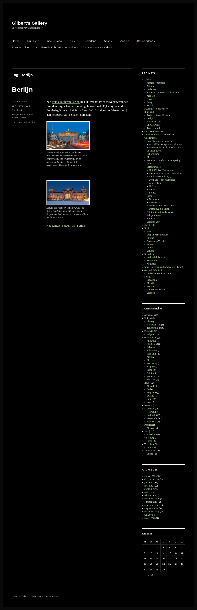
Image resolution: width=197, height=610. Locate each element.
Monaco (151, 96)
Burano (150, 238)
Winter (22, 117)
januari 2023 (150, 476)
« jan (150, 575)
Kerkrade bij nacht (156, 257)
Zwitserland (150, 450)
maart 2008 (150, 518)
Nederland (89, 41)
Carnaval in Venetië (156, 241)
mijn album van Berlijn (66, 101)
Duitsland (33, 41)
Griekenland (54, 41)
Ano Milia (151, 341)
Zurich (150, 105)
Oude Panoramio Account (159, 273)
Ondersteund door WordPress (45, 596)
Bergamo (151, 392)
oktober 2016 (150, 502)
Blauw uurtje (26, 114)
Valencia (151, 293)
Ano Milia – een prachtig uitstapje (166, 144)
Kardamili (151, 354)
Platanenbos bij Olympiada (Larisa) (166, 147)
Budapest (151, 89)
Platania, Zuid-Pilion (159, 209)
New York (151, 447)
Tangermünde (154, 328)
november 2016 (152, 498)
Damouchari (155, 199)
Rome (150, 247)
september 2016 (152, 505)
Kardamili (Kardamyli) (160, 176)
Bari (149, 231)
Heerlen (151, 412)
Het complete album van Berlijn (65, 225)
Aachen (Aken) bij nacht (159, 115)
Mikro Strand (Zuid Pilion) (162, 205)
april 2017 (149, 489)
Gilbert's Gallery (29, 23)
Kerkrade (151, 415)
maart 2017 (149, 492)
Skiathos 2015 (154, 222)
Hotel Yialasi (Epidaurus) (161, 170)
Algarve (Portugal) (156, 83)
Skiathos (151, 379)
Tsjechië (148, 438)
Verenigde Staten (152, 444)
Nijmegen (151, 264)
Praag (149, 102)
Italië (73, 41)
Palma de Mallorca (156, 289)
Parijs (149, 99)
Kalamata (151, 350)
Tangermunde (154, 128)
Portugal (148, 425)
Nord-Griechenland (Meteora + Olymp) (163, 267)
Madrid (150, 283)
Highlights (149, 225)
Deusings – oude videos (97, 47)
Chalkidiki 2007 (154, 151)
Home (16, 41)
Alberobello (152, 386)
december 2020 (151, 479)
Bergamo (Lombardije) (158, 234)
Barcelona (152, 280)
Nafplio (152, 186)
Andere (124, 41)
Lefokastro (154, 202)
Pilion (150, 196)
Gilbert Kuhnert (20, 101)
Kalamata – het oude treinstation (165, 173)
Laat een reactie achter (23, 122)
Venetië (150, 251)
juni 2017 (148, 482)
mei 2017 (148, 485)
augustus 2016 (151, 508)
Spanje (108, 41)
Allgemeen (149, 315)
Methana (151, 363)
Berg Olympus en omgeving (160, 141)
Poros (152, 189)
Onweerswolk (153, 125)
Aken (149, 321)
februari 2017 (150, 495)
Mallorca (151, 286)
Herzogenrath (154, 121)
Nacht (15, 117)
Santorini (151, 218)
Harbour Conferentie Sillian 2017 (163, 92)
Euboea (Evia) (153, 154)
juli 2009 (148, 515)
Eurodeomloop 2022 (24, 47)
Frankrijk (149, 331)
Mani (149, 357)
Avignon (151, 86)
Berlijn (22, 89)
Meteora (151, 157)
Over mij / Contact (153, 270)
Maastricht (152, 260)
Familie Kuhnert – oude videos (60, 47)
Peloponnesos (154, 167)
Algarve (150, 428)
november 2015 (151, 511)
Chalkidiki (152, 344)
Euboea (150, 347)
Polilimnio (152, 373)
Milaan (150, 244)
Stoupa (152, 192)
